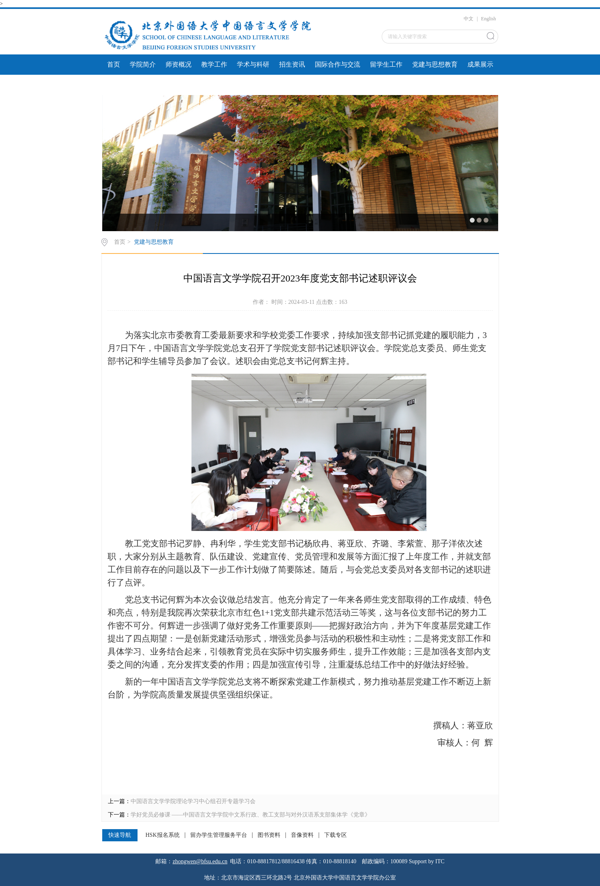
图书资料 (269, 835)
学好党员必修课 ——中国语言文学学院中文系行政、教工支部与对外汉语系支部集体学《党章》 (251, 815)
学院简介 (143, 64)
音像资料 (302, 835)
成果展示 (480, 64)
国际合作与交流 (337, 64)
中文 (468, 19)
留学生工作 (386, 64)
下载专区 (335, 835)
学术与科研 (253, 64)
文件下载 (120, 84)
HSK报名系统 (163, 835)
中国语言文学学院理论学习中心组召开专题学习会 (193, 801)
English (488, 19)
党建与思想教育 (435, 64)
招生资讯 (292, 64)
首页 (113, 64)
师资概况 (178, 64)
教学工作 (214, 64)
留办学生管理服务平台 (218, 835)
